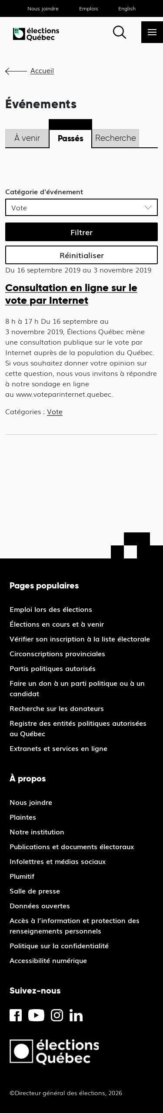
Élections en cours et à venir (57, 623)
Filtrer (81, 231)
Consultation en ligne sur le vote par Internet (71, 294)
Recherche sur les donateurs (57, 708)
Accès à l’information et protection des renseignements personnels (75, 925)
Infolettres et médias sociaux (58, 861)
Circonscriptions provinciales (57, 653)
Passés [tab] (70, 138)
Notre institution (37, 831)
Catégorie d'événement (44, 191)
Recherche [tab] (115, 138)
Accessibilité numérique (48, 960)
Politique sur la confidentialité (59, 945)
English (127, 8)
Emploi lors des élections (51, 609)
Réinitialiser (82, 254)
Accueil (42, 70)
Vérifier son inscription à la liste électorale (80, 638)
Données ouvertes (40, 905)
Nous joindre (43, 8)
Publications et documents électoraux (72, 846)
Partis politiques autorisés (53, 668)
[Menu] (152, 32)
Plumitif (22, 875)
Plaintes (23, 816)
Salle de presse (35, 890)
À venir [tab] (27, 138)
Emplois (88, 8)
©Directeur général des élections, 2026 (66, 1092)
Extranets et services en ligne (58, 748)
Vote (55, 411)
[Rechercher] (119, 32)
